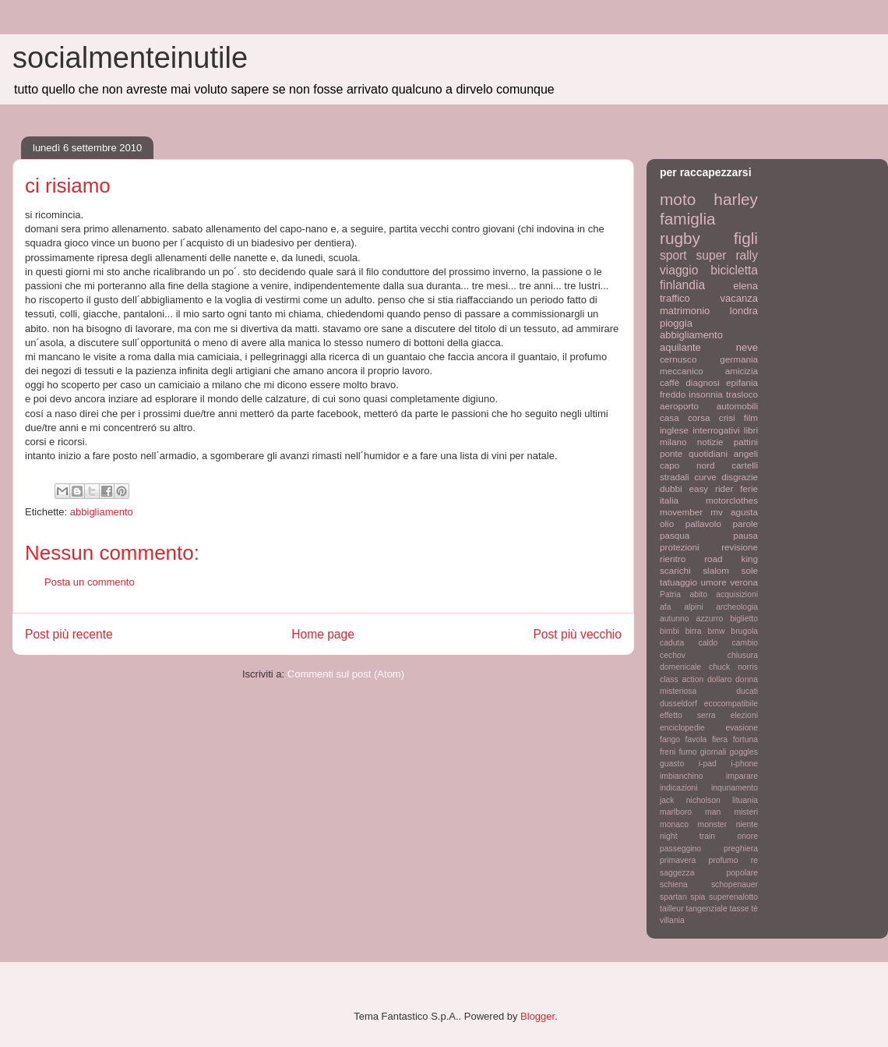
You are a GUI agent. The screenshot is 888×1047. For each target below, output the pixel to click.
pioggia (676, 323)
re (754, 860)
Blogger (537, 1016)
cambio (745, 642)
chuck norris (733, 667)
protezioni (679, 547)
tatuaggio (678, 582)
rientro (672, 559)
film (751, 417)
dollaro (719, 679)
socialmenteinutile (130, 57)
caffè (669, 382)
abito (698, 594)
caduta (672, 642)
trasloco (742, 394)
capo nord (687, 465)
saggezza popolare (709, 872)
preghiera (741, 848)
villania (672, 920)
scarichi (675, 570)
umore (714, 582)
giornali (713, 752)
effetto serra (688, 715)
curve (705, 477)
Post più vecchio (577, 634)
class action (681, 679)
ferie (749, 488)
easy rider (711, 488)
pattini (746, 442)
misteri (746, 812)
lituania (745, 800)
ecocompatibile (731, 703)
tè (754, 908)
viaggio (679, 270)
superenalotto (733, 897)
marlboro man (690, 812)
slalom (716, 570)
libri (751, 430)
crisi (727, 417)
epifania (742, 382)
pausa (745, 535)
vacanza (739, 298)
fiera (720, 739)
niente (747, 824)
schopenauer (734, 884)
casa (669, 417)
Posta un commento (89, 582)
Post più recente (69, 634)
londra (744, 311)
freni (667, 752)
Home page (322, 634)
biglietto (744, 618)
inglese (674, 430)
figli (746, 238)
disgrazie (739, 477)
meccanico (681, 371)
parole (746, 523)
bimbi (669, 631)
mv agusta (734, 512)
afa (665, 607)
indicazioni (679, 787)
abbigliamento (101, 512)
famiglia (688, 219)
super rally (727, 255)
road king (731, 559)
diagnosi (702, 382)
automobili (737, 406)
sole (750, 570)
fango (670, 739)
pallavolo (703, 523)
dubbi (671, 488)
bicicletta (734, 270)
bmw (715, 631)
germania (739, 359)
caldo (707, 642)
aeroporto (679, 406)
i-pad (708, 763)
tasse (739, 908)
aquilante (680, 347)
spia (697, 897)
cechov (672, 655)
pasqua (674, 535)
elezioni (744, 715)
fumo (687, 752)
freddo (672, 394)
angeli (746, 453)
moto (678, 199)
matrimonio (685, 311)
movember (681, 512)
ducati (747, 691)
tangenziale (707, 908)
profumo (723, 860)
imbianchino (681, 776)
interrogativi (715, 430)
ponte (671, 453)
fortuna (745, 739)
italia (669, 500)
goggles (744, 752)
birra (693, 631)
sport (673, 255)
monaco (674, 824)
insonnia (706, 394)
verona (744, 582)
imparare (742, 776)
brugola (744, 631)
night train (687, 836)
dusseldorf (678, 703)
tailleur (672, 908)
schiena (674, 884)
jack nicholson (690, 800)
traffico (675, 298)
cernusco (678, 359)
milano (673, 442)
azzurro (710, 618)
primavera (678, 860)
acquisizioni (737, 594)
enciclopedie (682, 727)
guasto (672, 763)
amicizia (741, 371)
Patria (670, 594)
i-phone (744, 763)
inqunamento (734, 787)
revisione (739, 547)
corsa (699, 417)
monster (713, 824)
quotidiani (708, 453)
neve (747, 347)
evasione (741, 727)
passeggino (680, 848)
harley (736, 199)
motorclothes (732, 500)
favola (696, 739)
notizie (710, 442)
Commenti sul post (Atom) (345, 674)
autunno (674, 618)
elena (745, 286)
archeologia (737, 607)
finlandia (682, 285)
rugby (680, 238)
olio (667, 523)
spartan (673, 897)
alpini (693, 607)
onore (747, 836)
